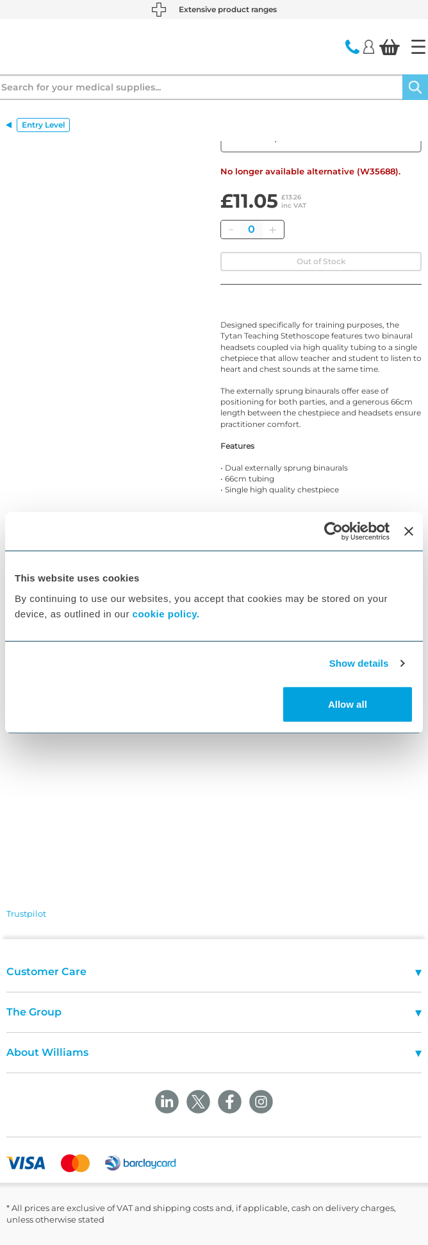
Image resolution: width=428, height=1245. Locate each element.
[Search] (415, 87)
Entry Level (43, 125)
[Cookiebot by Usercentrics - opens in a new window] (333, 531)
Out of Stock (321, 261)
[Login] (368, 46)
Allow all (347, 703)
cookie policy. (166, 613)
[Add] (272, 229)
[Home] (418, 46)
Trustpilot (26, 913)
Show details (359, 663)
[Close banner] (408, 531)
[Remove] (230, 229)
